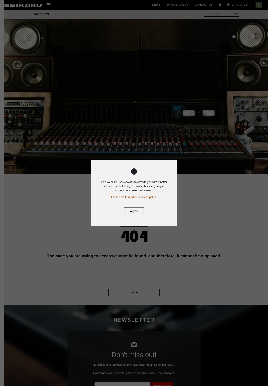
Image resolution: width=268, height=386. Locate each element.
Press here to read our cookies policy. (134, 196)
